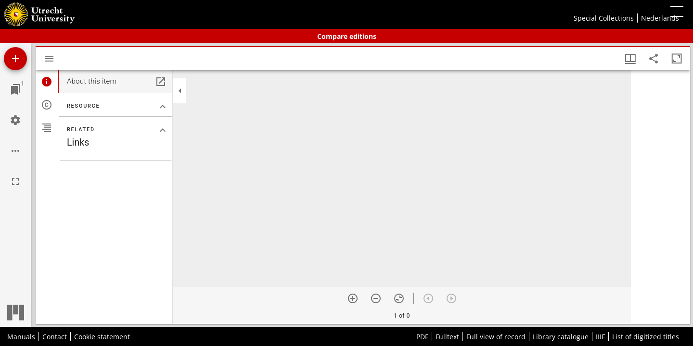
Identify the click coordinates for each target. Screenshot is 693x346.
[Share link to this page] (653, 58)
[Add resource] (15, 58)
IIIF (600, 336)
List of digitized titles (645, 336)
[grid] (660, 197)
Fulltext (447, 336)
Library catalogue (561, 336)
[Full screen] (15, 181)
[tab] (47, 81)
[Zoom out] (375, 298)
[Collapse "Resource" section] (162, 106)
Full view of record (496, 336)
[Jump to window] (15, 89)
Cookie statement (102, 336)
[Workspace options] (15, 150)
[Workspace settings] (15, 120)
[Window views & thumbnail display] (630, 58)
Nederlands (660, 18)
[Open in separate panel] (160, 81)
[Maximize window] (676, 58)
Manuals (21, 336)
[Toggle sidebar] (49, 58)
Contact (54, 336)
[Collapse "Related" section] (162, 130)
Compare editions (346, 36)
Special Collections (604, 18)
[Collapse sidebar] (180, 91)
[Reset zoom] (399, 298)
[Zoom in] (352, 298)
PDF (422, 336)
